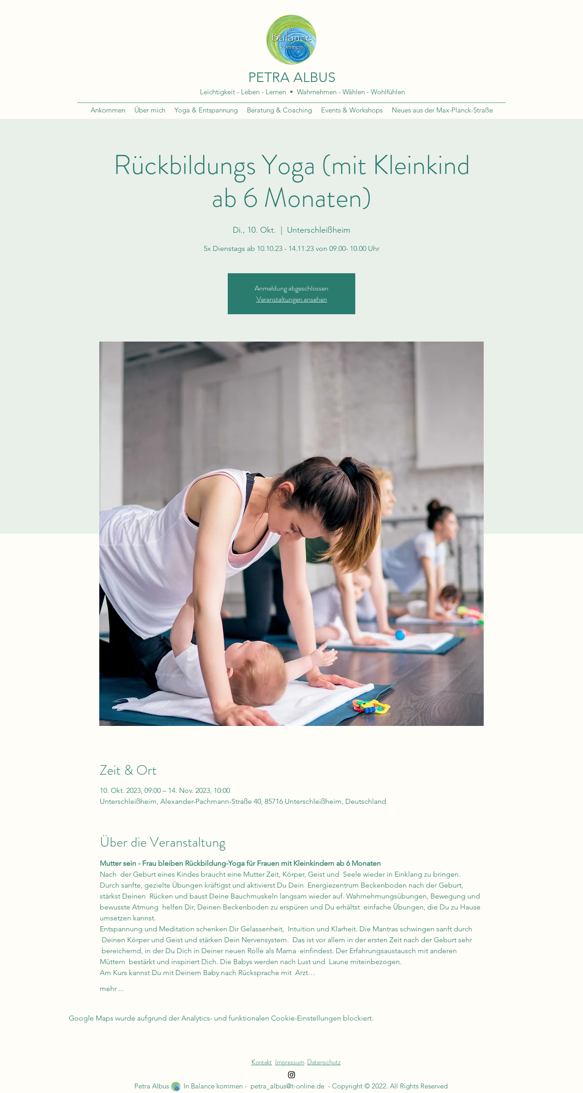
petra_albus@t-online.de (287, 1086)
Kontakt (261, 1062)
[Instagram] (291, 1074)
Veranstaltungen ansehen (291, 299)
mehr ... (112, 988)
